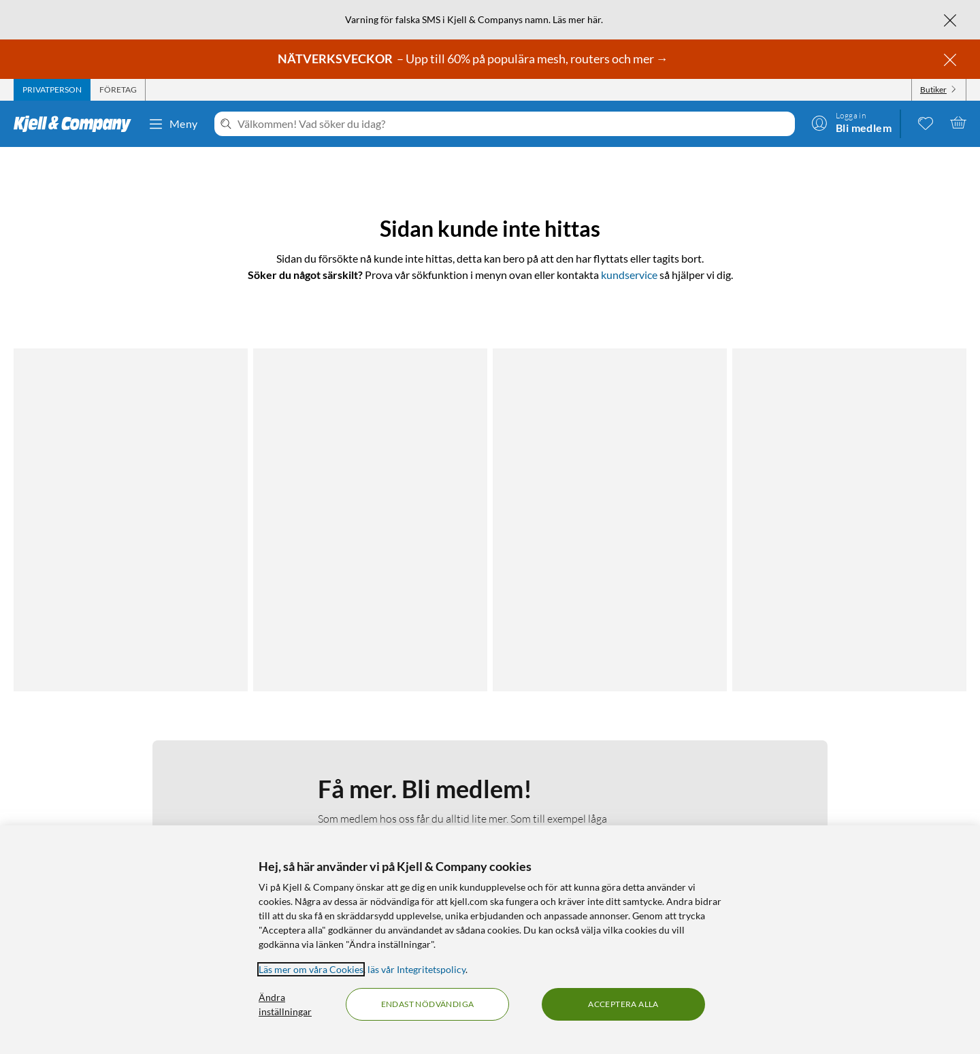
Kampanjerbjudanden (621, 766)
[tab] (52, 90)
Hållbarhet (364, 799)
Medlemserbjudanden (622, 783)
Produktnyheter (609, 799)
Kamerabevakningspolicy (139, 799)
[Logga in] (851, 122)
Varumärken (600, 815)
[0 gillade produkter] (925, 122)
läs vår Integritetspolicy (417, 969)
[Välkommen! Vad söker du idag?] (513, 124)
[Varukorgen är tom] (958, 122)
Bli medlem (380, 608)
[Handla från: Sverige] (854, 810)
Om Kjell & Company (386, 750)
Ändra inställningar (285, 1004)
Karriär (357, 815)
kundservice (629, 274)
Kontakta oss (113, 750)
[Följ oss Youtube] (887, 750)
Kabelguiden (601, 750)
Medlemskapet (372, 766)
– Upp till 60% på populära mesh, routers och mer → (474, 58)
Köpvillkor (107, 815)
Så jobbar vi (366, 783)
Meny (173, 124)
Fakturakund (113, 766)
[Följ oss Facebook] (821, 750)
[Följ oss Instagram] (854, 750)
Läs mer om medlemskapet (380, 524)
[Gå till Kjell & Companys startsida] (77, 124)
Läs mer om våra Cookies (311, 969)
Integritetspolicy (120, 783)
